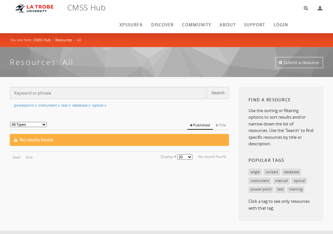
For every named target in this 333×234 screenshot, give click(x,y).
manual (281, 180)
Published (201, 125)
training (295, 189)
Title (222, 125)
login (280, 25)
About (228, 25)
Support (254, 25)
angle (255, 171)
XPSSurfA (131, 25)
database (81, 105)
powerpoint (25, 105)
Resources (63, 39)
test (66, 105)
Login (317, 8)
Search (304, 8)
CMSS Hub (42, 39)
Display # (168, 156)
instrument (49, 105)
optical (99, 105)
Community (196, 25)
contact (272, 171)
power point (261, 189)
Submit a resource (301, 62)
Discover (162, 25)
